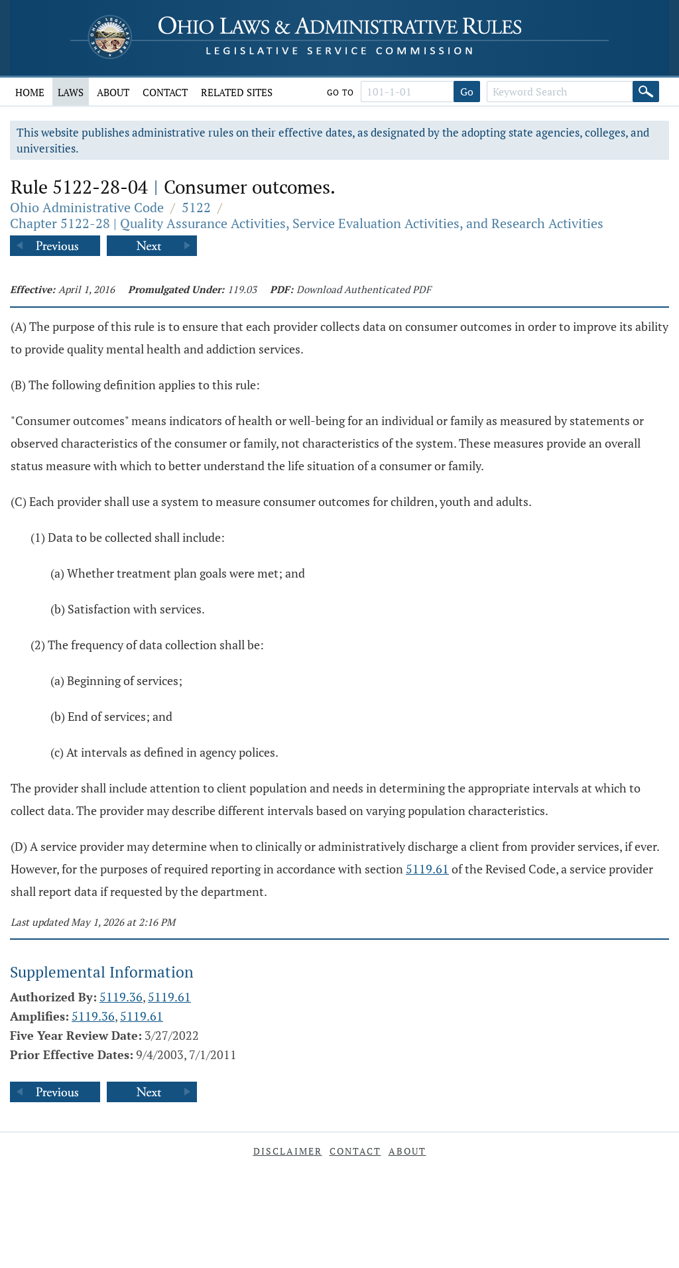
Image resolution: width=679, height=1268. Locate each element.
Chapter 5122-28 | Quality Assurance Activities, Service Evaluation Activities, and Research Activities (306, 223)
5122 (196, 207)
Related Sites (237, 92)
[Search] (646, 91)
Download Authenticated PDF (363, 289)
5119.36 (121, 997)
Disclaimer (287, 1151)
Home (29, 92)
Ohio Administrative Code (87, 207)
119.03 (242, 289)
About (113, 92)
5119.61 (427, 869)
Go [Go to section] (466, 91)
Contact (165, 92)
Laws (71, 92)
